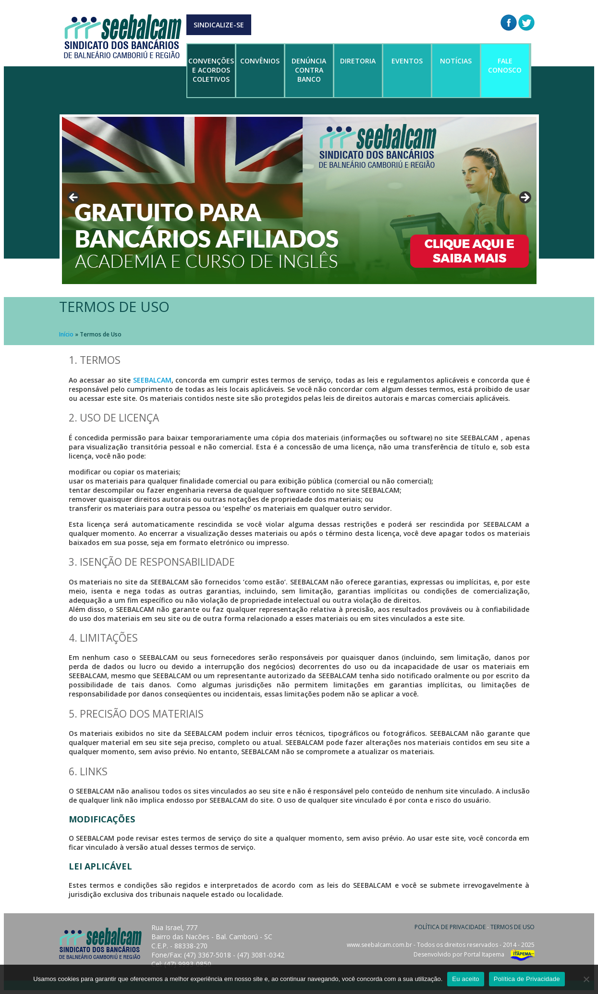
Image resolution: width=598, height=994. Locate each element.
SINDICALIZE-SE (219, 24)
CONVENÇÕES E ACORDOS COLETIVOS (211, 70)
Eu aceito (465, 978)
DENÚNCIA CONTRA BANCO (309, 70)
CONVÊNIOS (260, 60)
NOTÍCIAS (456, 60)
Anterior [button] (74, 198)
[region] (299, 200)
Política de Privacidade (527, 978)
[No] (586, 979)
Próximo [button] (524, 198)
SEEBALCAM (152, 380)
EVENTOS (407, 60)
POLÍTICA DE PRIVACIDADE (450, 927)
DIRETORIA (358, 60)
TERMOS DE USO (512, 927)
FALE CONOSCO (505, 65)
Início (66, 334)
